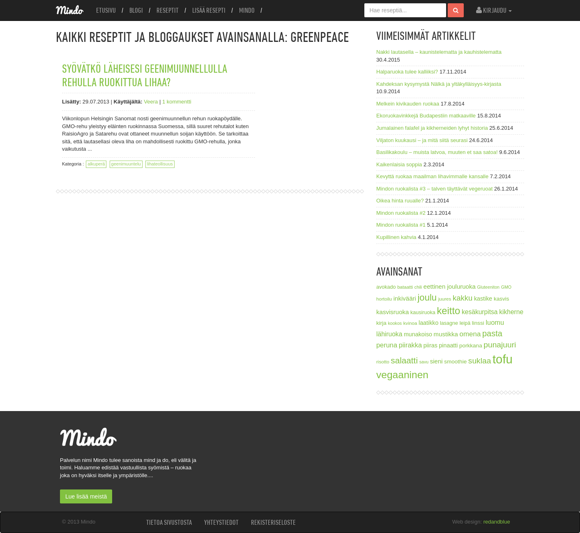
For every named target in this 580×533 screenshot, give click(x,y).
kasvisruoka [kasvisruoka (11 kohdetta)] (392, 311)
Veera (151, 102)
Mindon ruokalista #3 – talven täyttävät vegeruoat (434, 189)
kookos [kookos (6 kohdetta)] (395, 323)
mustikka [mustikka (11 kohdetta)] (446, 334)
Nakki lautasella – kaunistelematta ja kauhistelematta (439, 52)
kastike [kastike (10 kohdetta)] (483, 298)
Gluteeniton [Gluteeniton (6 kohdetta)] (488, 287)
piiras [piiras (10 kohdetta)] (430, 345)
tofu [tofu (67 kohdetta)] (503, 359)
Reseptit (168, 10)
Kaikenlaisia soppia (399, 164)
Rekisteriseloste (273, 522)
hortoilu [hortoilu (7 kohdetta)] (384, 298)
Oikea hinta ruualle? (400, 201)
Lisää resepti (209, 10)
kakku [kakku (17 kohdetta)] (462, 298)
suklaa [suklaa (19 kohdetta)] (479, 360)
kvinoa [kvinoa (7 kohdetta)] (410, 323)
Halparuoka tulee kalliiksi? (407, 72)
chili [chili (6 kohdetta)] (418, 287)
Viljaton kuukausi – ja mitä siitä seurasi (421, 140)
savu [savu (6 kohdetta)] (424, 361)
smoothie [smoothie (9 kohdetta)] (455, 361)
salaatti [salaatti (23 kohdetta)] (404, 360)
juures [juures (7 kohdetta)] (444, 298)
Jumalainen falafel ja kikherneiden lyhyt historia (432, 128)
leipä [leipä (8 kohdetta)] (465, 323)
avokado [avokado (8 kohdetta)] (386, 287)
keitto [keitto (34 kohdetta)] (448, 310)
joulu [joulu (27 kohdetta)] (427, 297)
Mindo (247, 10)
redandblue (496, 522)
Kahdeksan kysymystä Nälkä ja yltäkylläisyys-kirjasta (438, 84)
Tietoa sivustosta (169, 522)
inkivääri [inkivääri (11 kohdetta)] (405, 298)
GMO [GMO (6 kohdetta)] (506, 287)
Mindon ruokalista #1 (401, 225)
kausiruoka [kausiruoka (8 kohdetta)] (422, 312)
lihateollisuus (160, 163)
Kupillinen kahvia (396, 237)
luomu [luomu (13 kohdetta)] (495, 322)
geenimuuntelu (126, 163)
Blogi (136, 10)
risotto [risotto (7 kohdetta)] (382, 361)
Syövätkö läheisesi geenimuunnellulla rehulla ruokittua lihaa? (144, 75)
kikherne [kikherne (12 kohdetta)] (511, 311)
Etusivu (106, 10)
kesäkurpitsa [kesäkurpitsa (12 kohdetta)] (480, 311)
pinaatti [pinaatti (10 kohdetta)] (448, 345)
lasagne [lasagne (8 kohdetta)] (449, 323)
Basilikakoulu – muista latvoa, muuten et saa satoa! (437, 152)
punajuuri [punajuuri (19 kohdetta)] (499, 344)
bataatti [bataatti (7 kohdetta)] (405, 286)
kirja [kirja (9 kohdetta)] (381, 323)
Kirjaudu (494, 10)
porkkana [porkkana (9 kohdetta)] (470, 345)
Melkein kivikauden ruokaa (407, 104)
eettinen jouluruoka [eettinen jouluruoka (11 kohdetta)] (449, 286)
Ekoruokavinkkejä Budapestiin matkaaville (426, 116)
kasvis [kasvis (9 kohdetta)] (501, 299)
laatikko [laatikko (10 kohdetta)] (428, 322)
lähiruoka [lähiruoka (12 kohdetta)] (389, 334)
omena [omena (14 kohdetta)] (470, 334)
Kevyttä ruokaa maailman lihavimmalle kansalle (432, 176)
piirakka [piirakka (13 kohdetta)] (410, 345)
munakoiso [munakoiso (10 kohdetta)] (418, 334)
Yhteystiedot (221, 522)
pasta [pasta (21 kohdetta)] (492, 333)
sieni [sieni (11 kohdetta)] (436, 361)
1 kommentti (176, 102)
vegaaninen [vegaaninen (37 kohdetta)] (402, 374)
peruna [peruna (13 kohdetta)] (386, 345)
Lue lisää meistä (86, 496)
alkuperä (96, 163)
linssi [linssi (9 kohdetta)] (478, 323)
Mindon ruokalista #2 (401, 213)
